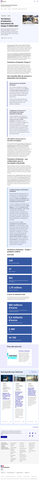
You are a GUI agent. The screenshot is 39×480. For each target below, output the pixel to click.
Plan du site (2, 476)
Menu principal (38, 1)
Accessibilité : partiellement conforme (10, 476)
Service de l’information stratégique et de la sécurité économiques (32, 444)
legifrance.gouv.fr (20, 472)
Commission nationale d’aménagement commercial (13, 444)
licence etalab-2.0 (33, 478)
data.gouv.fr (27, 472)
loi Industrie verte (16, 53)
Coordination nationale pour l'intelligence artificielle (13, 460)
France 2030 (9, 175)
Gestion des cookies (34, 476)
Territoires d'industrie (10, 45)
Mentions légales (19, 476)
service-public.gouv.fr (10, 472)
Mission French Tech (22, 448)
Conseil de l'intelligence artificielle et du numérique (13, 449)
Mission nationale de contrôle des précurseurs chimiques (23, 451)
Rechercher (35, 1)
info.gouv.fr (3, 472)
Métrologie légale (22, 446)
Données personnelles (26, 476)
